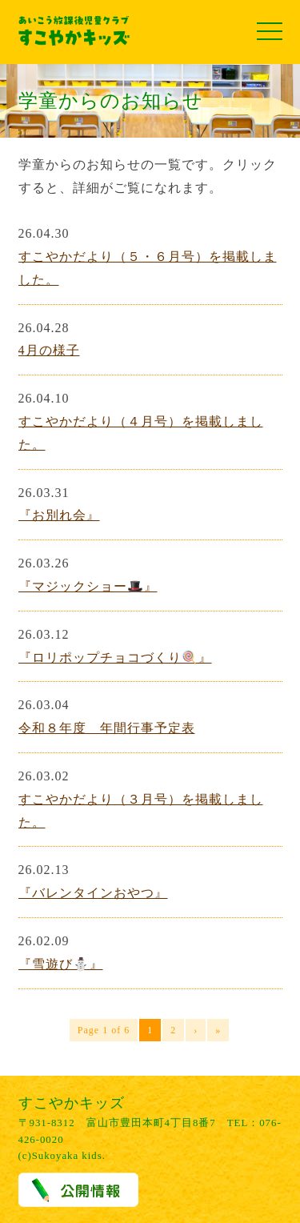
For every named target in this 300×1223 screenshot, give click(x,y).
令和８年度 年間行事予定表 (106, 728)
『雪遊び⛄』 (60, 964)
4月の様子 (49, 350)
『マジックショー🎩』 (88, 586)
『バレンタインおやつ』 (93, 893)
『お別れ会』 (59, 515)
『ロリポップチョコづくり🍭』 (115, 657)
